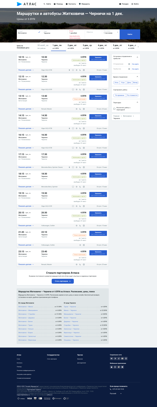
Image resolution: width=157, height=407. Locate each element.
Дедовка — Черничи (71, 321)
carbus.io (49, 395)
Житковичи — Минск (25, 307)
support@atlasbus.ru (23, 395)
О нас (18, 359)
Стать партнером (52, 359)
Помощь (19, 366)
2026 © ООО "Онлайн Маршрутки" (28, 386)
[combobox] (29, 32)
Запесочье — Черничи (71, 329)
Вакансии (80, 359)
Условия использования (24, 378)
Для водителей (81, 363)
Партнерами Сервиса (34, 389)
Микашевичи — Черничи (72, 314)
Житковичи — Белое (25, 321)
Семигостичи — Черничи (72, 336)
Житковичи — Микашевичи (28, 310)
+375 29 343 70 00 (118, 389)
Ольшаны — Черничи (71, 340)
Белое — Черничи (70, 318)
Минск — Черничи (70, 310)
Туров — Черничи (70, 307)
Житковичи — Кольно (26, 329)
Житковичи (127, 116)
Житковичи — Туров (25, 325)
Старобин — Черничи (71, 325)
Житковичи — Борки (25, 333)
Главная (116, 116)
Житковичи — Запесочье (27, 336)
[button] (43, 46)
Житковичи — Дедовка (26, 318)
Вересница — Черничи (72, 333)
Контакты (19, 363)
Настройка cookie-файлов (24, 374)
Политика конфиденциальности (26, 370)
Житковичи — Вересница (27, 340)
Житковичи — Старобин (26, 314)
